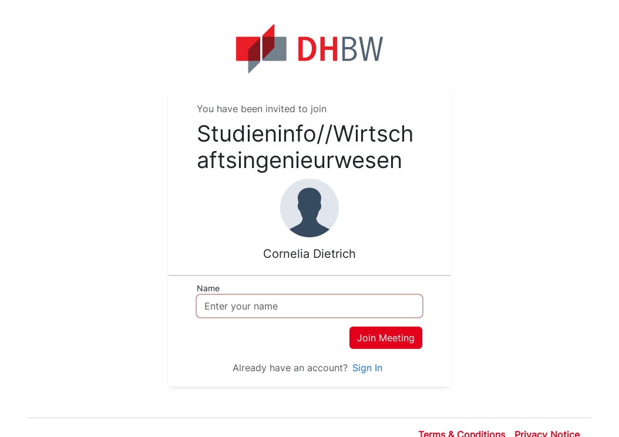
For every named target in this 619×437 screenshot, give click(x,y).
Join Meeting (386, 338)
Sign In (367, 368)
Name (208, 288)
